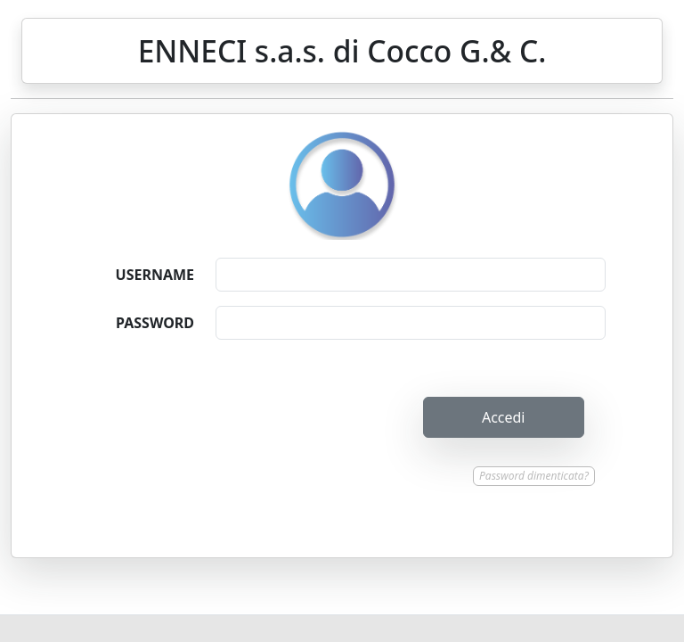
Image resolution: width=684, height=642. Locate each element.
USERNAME (155, 274)
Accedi (503, 417)
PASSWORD (155, 323)
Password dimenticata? (534, 475)
